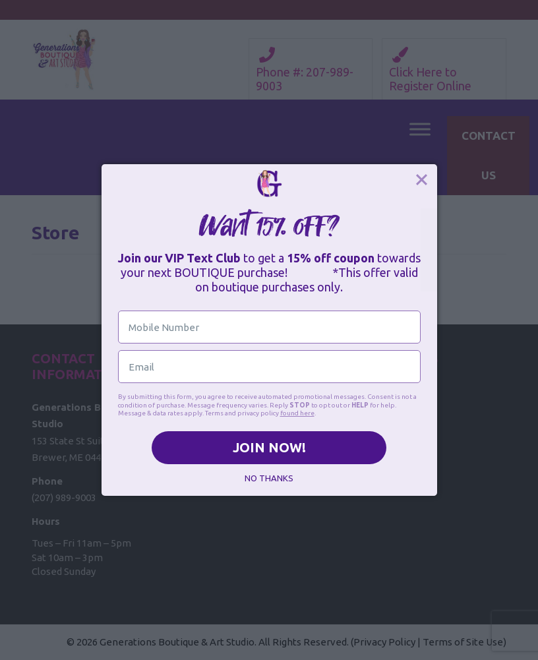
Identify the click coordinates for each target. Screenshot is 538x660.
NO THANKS (269, 478)
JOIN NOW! (269, 447)
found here (297, 413)
